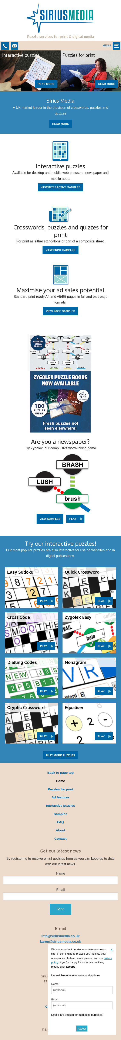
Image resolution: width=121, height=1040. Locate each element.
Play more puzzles (60, 755)
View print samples (60, 250)
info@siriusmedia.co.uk (60, 936)
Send (60, 909)
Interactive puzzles (60, 805)
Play (72, 518)
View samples (50, 518)
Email (60, 890)
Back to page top (60, 772)
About (60, 830)
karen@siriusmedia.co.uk (60, 941)
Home (60, 781)
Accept (82, 1028)
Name (60, 873)
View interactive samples (60, 187)
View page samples (60, 311)
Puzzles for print (60, 789)
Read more (46, 84)
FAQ (60, 822)
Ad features (60, 797)
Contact (60, 838)
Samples (60, 814)
